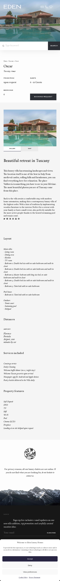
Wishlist (51, 6)
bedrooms (8, 90)
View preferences (30, 572)
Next (53, 128)
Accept (30, 559)
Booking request (43, 97)
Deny (30, 565)
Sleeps (33, 78)
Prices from (9, 78)
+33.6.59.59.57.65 (46, 6)
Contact (42, 6)
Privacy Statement (34, 577)
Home (5, 61)
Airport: (7, 329)
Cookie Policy (23, 577)
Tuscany (11, 61)
